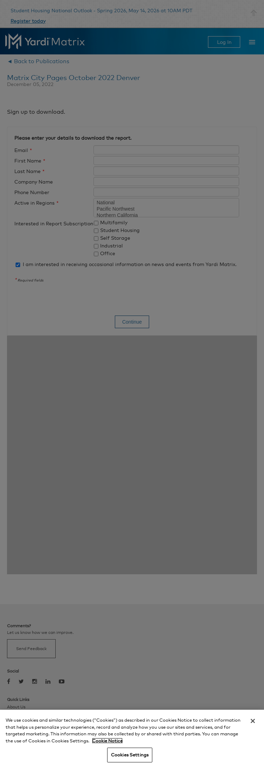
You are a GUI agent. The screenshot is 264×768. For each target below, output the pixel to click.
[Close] (252, 721)
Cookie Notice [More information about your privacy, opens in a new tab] (107, 740)
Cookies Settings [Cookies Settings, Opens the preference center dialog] (129, 754)
